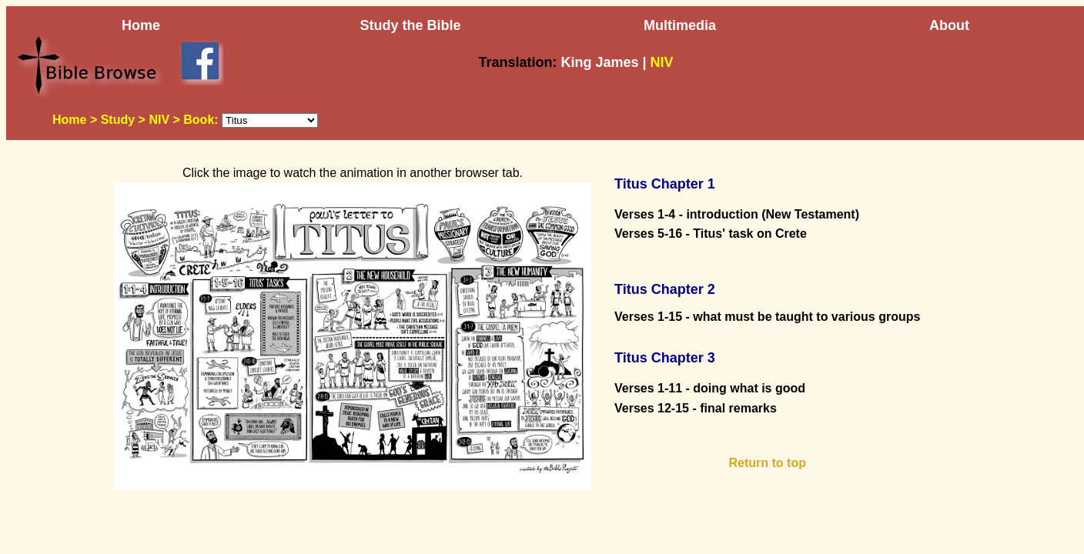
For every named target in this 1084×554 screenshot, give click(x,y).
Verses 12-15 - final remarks (695, 408)
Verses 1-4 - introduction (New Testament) (736, 214)
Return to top (767, 462)
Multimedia (680, 25)
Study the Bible (410, 25)
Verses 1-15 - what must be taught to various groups (767, 316)
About (949, 25)
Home (141, 25)
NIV (159, 119)
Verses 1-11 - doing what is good (709, 388)
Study (118, 119)
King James (599, 62)
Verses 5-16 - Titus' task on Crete (710, 233)
